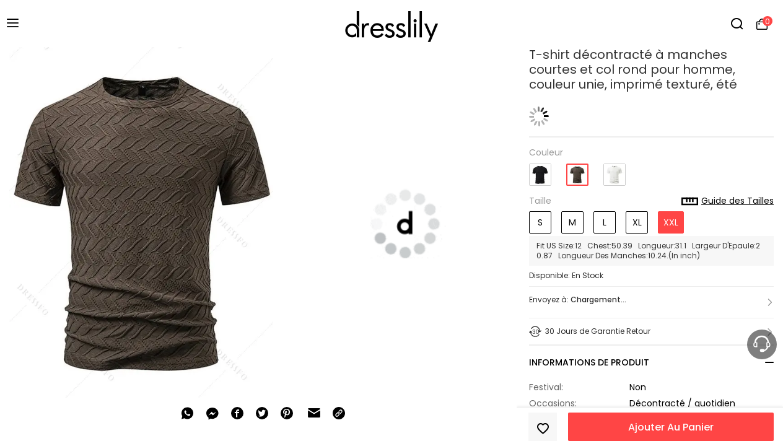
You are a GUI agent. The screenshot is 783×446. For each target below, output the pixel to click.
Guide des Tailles (727, 201)
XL (637, 222)
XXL (670, 222)
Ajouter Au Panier (671, 427)
